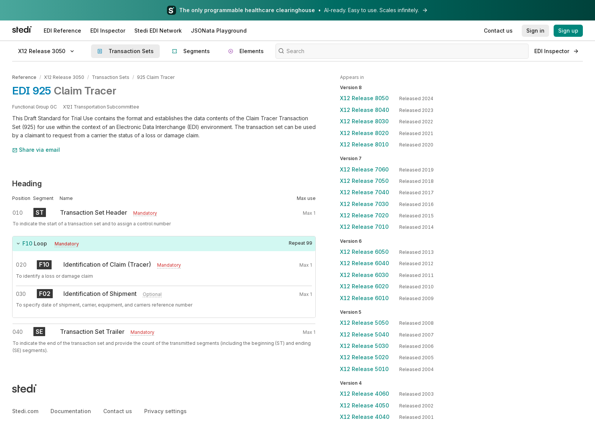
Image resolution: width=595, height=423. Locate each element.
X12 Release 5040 (364, 334)
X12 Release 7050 (364, 181)
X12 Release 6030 (364, 275)
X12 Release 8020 (364, 133)
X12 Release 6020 (364, 286)
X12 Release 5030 (364, 346)
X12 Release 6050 (364, 251)
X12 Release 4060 (364, 393)
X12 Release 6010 (364, 298)
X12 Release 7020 (364, 215)
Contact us (117, 411)
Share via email (36, 149)
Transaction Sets (110, 77)
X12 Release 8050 (364, 98)
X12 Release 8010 (364, 144)
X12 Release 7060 (364, 169)
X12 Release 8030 (364, 121)
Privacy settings (165, 411)
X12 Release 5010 (364, 369)
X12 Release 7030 (364, 204)
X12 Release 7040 (364, 192)
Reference (24, 77)
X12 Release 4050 (364, 405)
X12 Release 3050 (64, 77)
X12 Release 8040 (364, 110)
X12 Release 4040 (364, 417)
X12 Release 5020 (364, 357)
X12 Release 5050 (364, 322)
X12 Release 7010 (364, 226)
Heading (27, 183)
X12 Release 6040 (364, 263)
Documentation (70, 411)
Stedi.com (25, 411)
